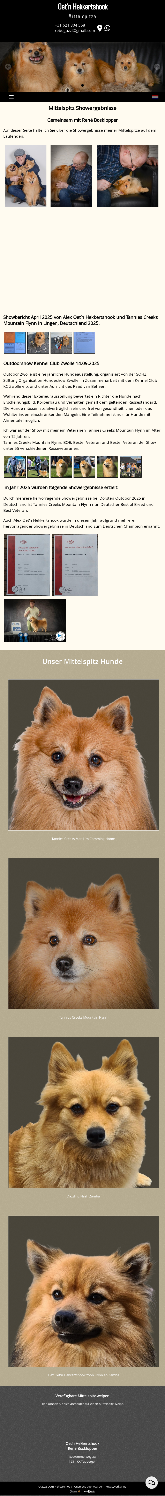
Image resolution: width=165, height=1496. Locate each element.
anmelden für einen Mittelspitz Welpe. (97, 1404)
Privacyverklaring (115, 1486)
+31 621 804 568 (70, 25)
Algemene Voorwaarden (88, 1486)
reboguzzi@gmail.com (75, 30)
